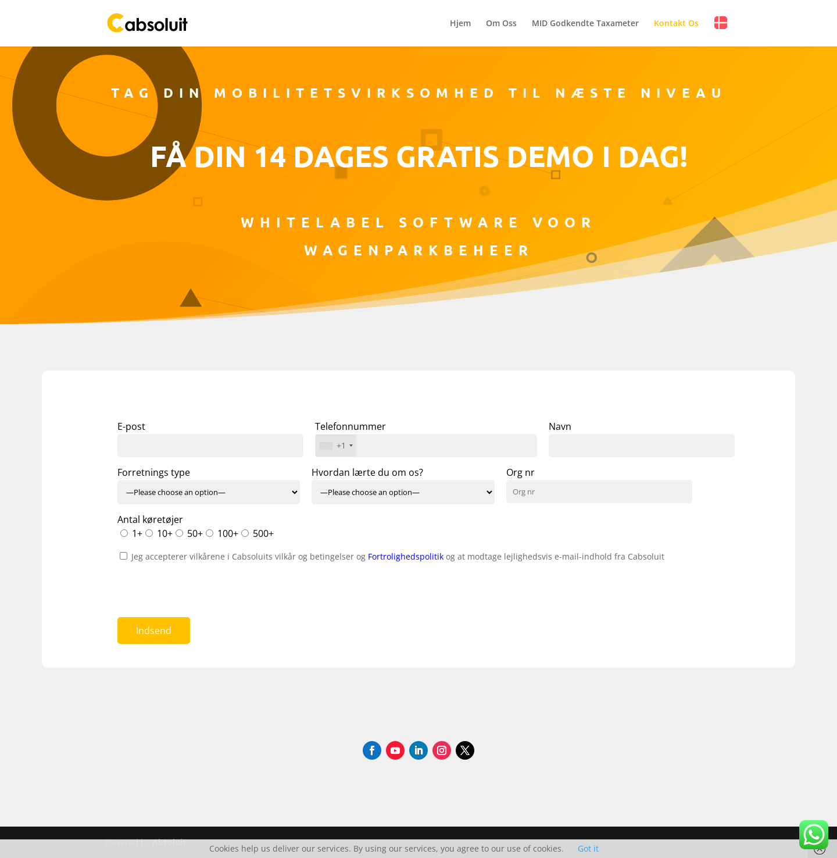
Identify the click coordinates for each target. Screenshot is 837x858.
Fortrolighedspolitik (407, 556)
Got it (588, 848)
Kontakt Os (676, 24)
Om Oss (501, 24)
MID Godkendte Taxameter (585, 24)
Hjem (460, 24)
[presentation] (205, 585)
